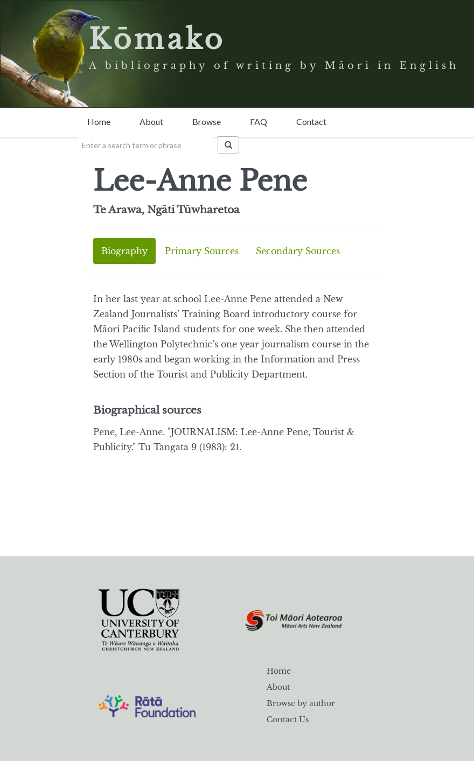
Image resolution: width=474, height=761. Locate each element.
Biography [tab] (124, 251)
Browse (206, 121)
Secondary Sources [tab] (298, 251)
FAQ (258, 121)
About (151, 121)
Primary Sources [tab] (202, 251)
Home (98, 121)
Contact (311, 121)
